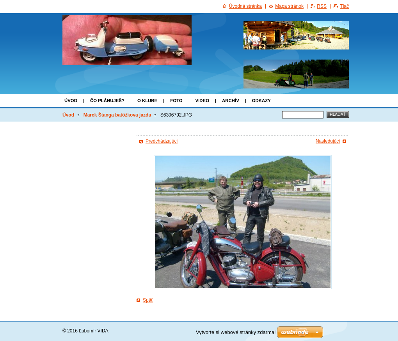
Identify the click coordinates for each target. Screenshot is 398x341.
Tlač (344, 6)
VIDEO (202, 100)
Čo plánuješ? (107, 100)
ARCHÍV (230, 100)
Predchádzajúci (162, 141)
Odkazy (261, 100)
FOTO (176, 100)
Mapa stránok (289, 6)
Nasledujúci (328, 141)
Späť (148, 300)
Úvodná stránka (245, 6)
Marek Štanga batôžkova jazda (117, 115)
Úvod (70, 100)
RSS (322, 6)
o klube (147, 100)
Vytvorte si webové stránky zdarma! (236, 332)
